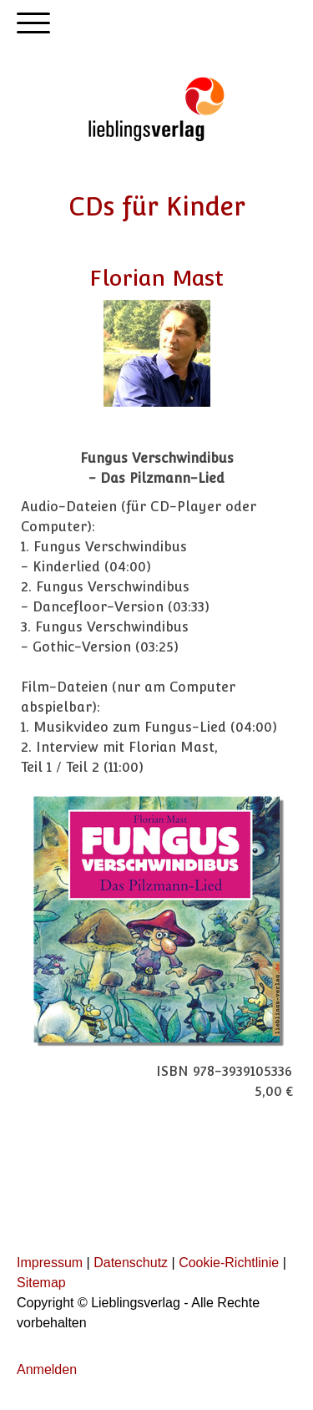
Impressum (50, 1262)
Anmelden (47, 1369)
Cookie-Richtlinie (229, 1262)
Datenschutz (130, 1262)
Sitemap (41, 1283)
